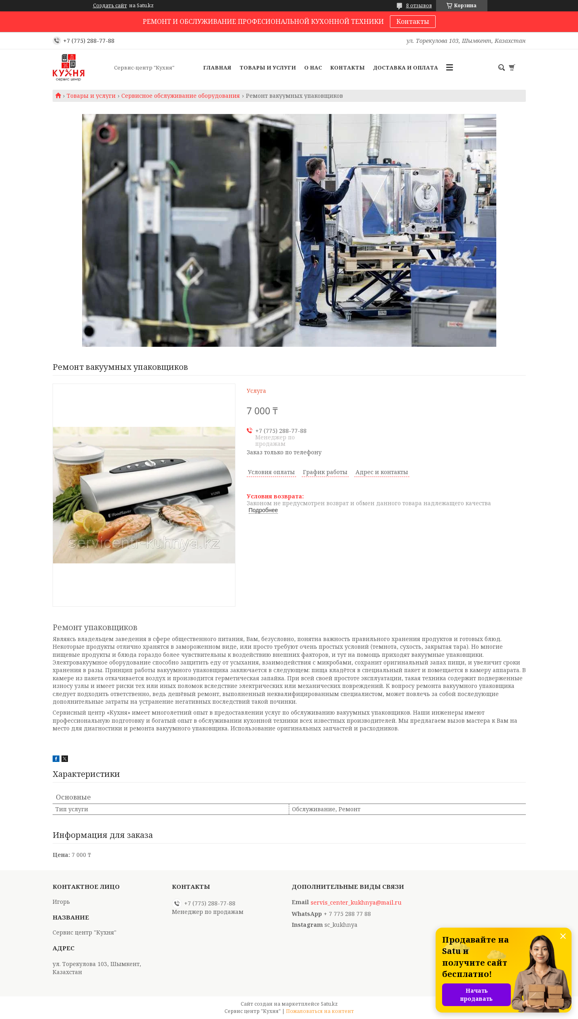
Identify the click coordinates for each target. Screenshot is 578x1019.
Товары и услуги (267, 67)
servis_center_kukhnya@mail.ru (356, 902)
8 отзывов (419, 5)
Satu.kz (329, 1003)
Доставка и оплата (405, 67)
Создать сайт (110, 5)
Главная (217, 67)
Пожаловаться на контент (320, 1011)
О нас (313, 67)
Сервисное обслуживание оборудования (180, 96)
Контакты (412, 21)
